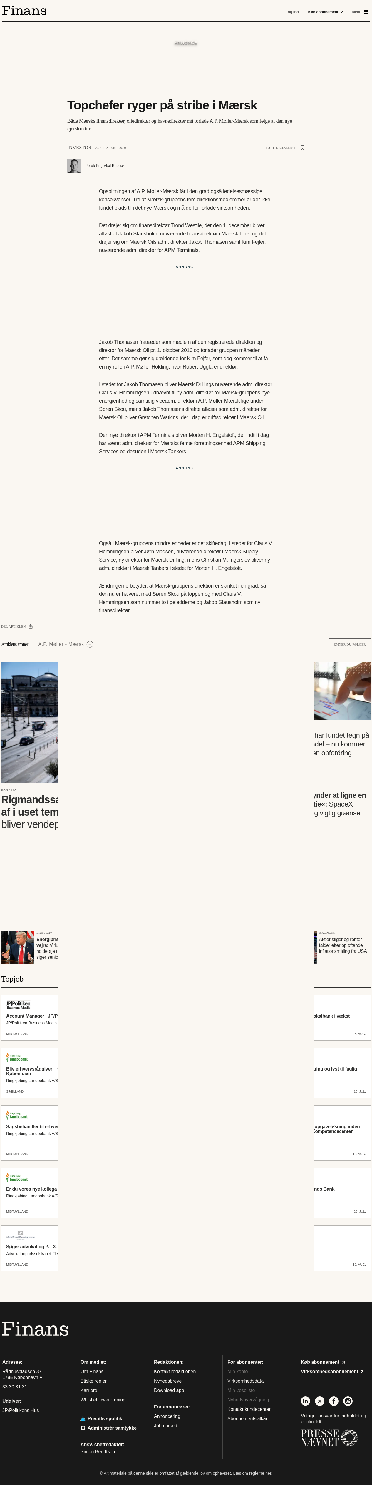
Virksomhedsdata (245, 1380)
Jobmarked (165, 1425)
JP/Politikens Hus (20, 1410)
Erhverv (9, 789)
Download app (169, 1390)
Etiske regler (94, 1380)
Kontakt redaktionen (175, 1371)
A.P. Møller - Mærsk (61, 644)
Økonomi (327, 932)
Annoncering (167, 1416)
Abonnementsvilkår (247, 1418)
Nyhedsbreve (168, 1380)
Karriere (89, 1390)
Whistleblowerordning (103, 1399)
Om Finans (92, 1371)
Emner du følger (350, 644)
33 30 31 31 (14, 1387)
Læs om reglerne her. (252, 1473)
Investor (79, 147)
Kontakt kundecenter (249, 1409)
